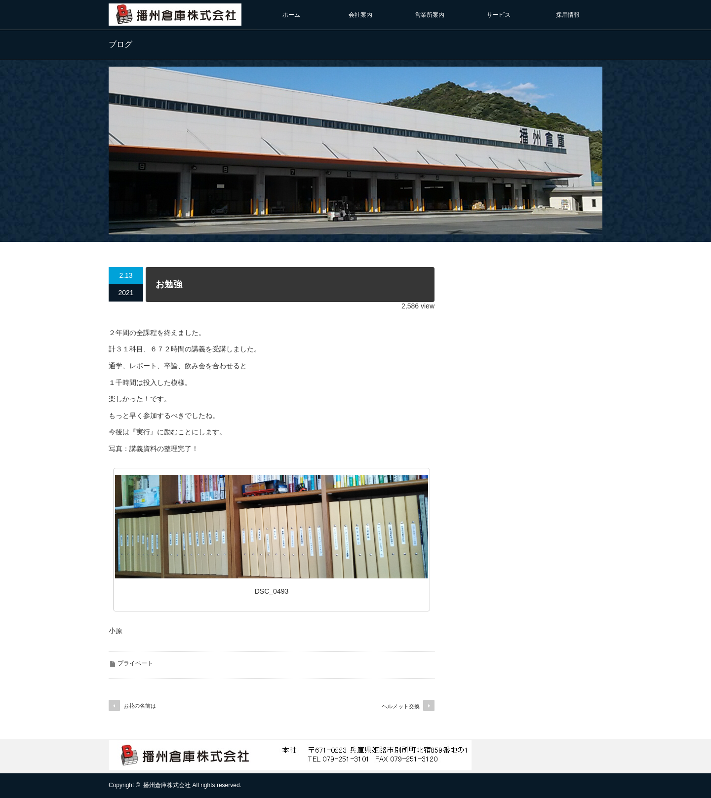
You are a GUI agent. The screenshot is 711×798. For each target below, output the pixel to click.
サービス (499, 14)
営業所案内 (429, 14)
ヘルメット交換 (401, 706)
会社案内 (360, 14)
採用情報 (568, 14)
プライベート (135, 663)
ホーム (291, 14)
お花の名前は (139, 706)
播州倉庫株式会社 (167, 785)
